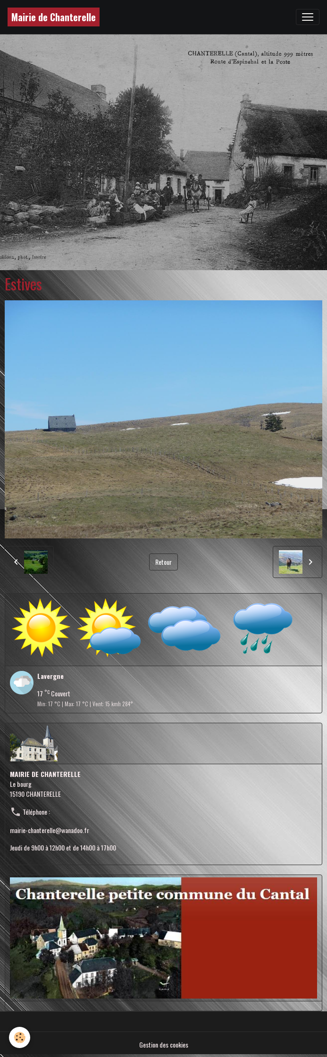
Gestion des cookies (163, 1044)
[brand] (54, 17)
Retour (163, 562)
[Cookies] (20, 1037)
